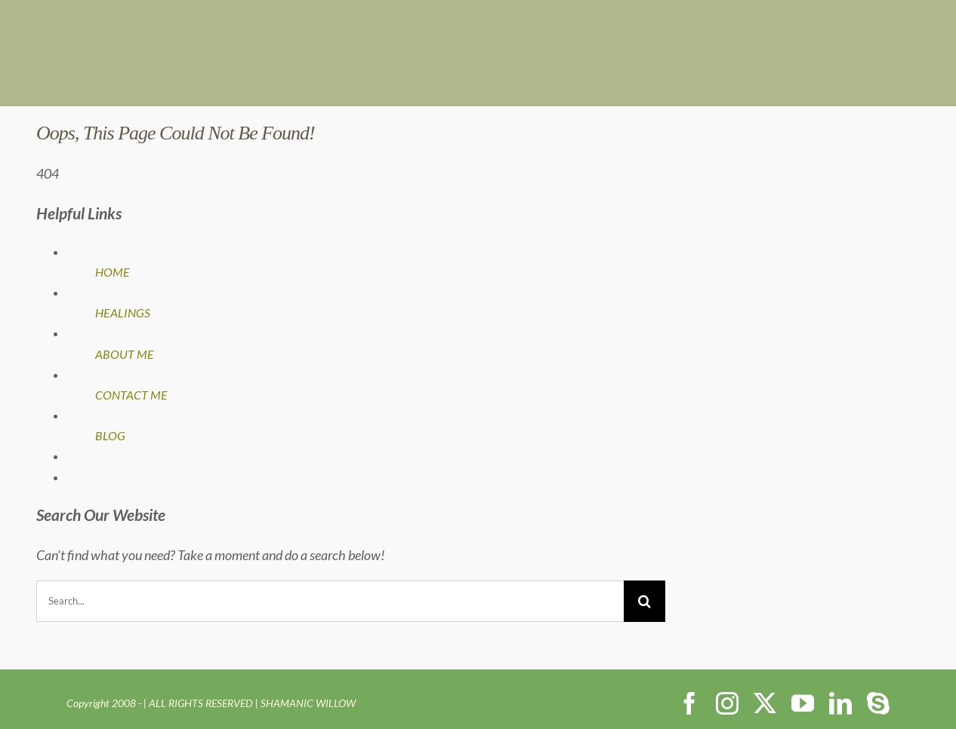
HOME (112, 272)
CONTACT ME (131, 394)
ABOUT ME (124, 354)
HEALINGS (122, 312)
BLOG (110, 435)
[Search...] (330, 601)
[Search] (644, 601)
